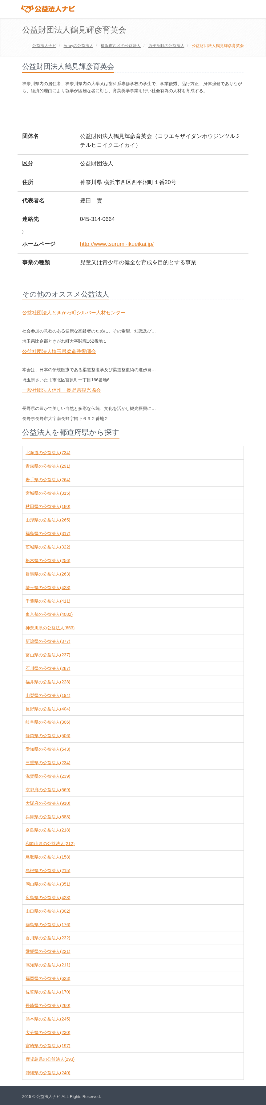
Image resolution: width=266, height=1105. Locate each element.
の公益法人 (78, 45)
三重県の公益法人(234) (48, 762)
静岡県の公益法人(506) (48, 735)
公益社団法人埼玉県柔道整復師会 (59, 351)
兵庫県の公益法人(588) (48, 816)
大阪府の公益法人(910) (48, 803)
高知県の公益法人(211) (48, 964)
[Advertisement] (134, 111)
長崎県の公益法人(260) (48, 1005)
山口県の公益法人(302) (48, 911)
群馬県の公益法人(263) (48, 574)
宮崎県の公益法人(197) (48, 1045)
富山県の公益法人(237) (48, 654)
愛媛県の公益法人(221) (48, 951)
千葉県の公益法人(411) (48, 601)
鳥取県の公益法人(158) (48, 857)
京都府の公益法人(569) (48, 789)
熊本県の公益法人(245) (48, 1019)
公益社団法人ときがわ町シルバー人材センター (74, 312)
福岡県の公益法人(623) (48, 978)
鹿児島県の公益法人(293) (50, 1059)
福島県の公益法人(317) (48, 533)
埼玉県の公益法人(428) (48, 587)
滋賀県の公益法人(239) (48, 776)
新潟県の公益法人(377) (48, 641)
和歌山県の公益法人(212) (50, 843)
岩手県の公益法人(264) (48, 479)
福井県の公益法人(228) (48, 681)
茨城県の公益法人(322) (48, 547)
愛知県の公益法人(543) (48, 749)
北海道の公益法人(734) (48, 452)
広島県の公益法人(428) (48, 897)
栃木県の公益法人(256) (48, 560)
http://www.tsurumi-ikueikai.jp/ (117, 244)
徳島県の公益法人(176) (48, 924)
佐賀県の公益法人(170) (48, 991)
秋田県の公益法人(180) (48, 506)
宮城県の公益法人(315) (48, 493)
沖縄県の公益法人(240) (48, 1072)
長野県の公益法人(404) (48, 708)
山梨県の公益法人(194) (48, 695)
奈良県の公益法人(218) (48, 830)
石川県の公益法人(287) (48, 668)
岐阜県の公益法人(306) (48, 722)
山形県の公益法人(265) (48, 519)
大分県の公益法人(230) (48, 1032)
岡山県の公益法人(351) (48, 884)
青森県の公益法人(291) (48, 466)
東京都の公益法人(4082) (49, 614)
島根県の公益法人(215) (48, 870)
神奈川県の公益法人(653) (50, 627)
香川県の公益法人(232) (48, 937)
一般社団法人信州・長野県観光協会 (61, 390)
